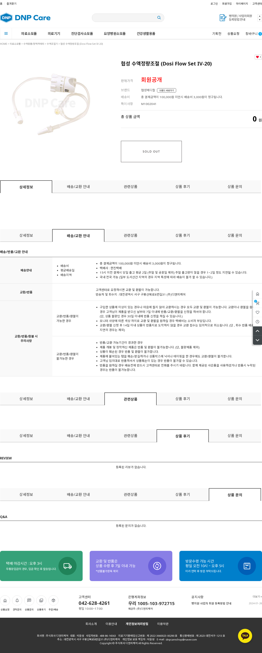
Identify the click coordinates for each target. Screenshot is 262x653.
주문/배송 (53, 603)
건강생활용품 (146, 33)
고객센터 (257, 3)
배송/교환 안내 (78, 186)
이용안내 (111, 624)
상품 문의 (235, 186)
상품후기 (41, 603)
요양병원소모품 (115, 33)
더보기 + (257, 596)
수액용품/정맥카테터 (33, 44)
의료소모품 (29, 33)
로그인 (214, 3)
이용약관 (162, 624)
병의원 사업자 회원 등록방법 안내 (211, 603)
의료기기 (54, 33)
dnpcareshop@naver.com (181, 639)
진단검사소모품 (82, 33)
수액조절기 (52, 44)
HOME (3, 44)
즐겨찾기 (11, 3)
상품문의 (29, 603)
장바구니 (255, 301)
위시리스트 (257, 312)
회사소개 (91, 624)
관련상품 (130, 186)
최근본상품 (257, 321)
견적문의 (17, 603)
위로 (257, 330)
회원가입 (227, 3)
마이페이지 (242, 3)
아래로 (257, 340)
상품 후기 (182, 186)
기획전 (216, 33)
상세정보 (26, 187)
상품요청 (233, 33)
